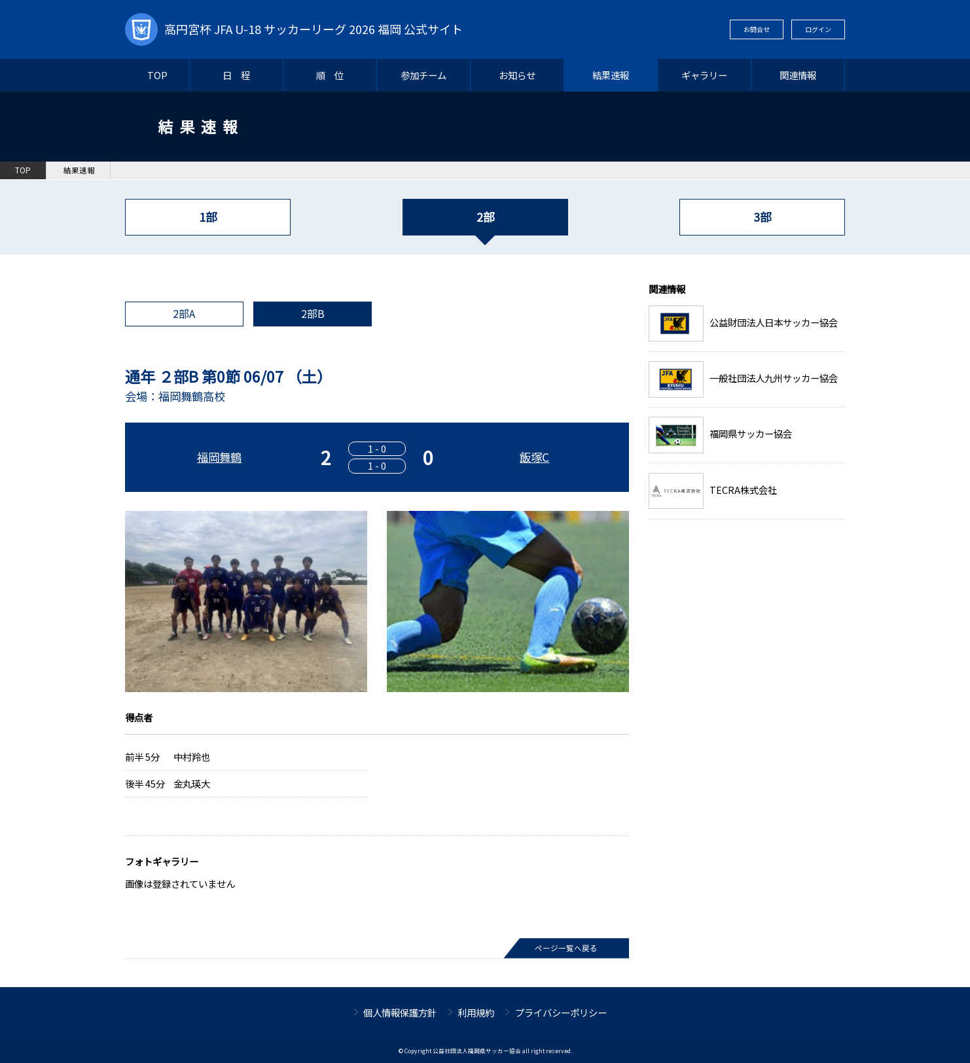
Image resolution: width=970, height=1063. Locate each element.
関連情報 (798, 75)
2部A (184, 313)
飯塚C (534, 457)
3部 (762, 217)
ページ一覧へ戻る (566, 948)
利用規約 (476, 1012)
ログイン (818, 29)
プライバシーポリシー (561, 1012)
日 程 (236, 75)
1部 (208, 217)
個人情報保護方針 (400, 1012)
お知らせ (517, 75)
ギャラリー (704, 75)
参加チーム (423, 75)
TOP (157, 75)
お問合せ (757, 29)
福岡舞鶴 (219, 457)
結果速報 (610, 75)
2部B (313, 313)
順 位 (330, 75)
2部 (485, 217)
